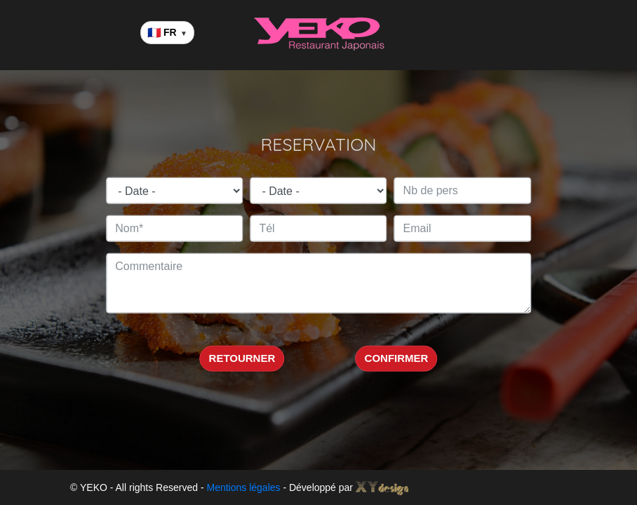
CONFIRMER (397, 358)
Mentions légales (243, 487)
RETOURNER (242, 358)
